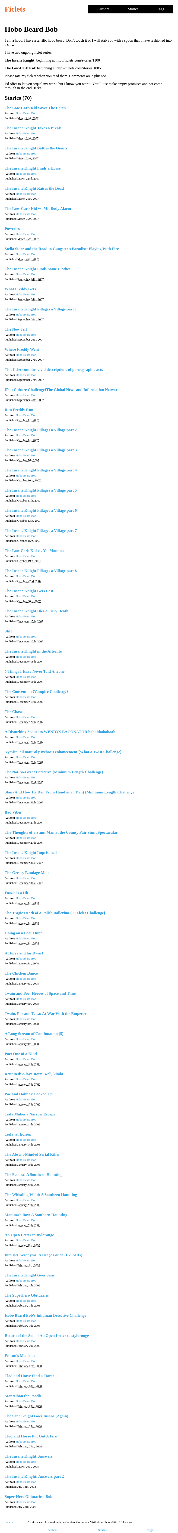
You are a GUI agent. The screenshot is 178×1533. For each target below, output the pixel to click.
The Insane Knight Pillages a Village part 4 (41, 470)
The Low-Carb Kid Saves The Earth (35, 108)
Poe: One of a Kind (21, 1054)
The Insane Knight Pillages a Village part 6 (41, 510)
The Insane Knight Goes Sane (29, 1275)
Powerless (13, 228)
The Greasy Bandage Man (27, 872)
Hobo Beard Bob (26, 113)
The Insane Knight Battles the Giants (36, 148)
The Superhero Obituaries (27, 1295)
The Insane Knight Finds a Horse (32, 168)
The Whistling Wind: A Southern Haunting (41, 1194)
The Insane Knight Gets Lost (29, 591)
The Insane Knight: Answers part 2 (34, 1476)
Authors (103, 9)
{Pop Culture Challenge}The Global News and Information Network (62, 389)
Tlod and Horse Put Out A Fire (31, 1436)
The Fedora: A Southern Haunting (33, 1174)
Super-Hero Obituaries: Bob (28, 1496)
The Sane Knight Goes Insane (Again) (36, 1416)
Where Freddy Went (22, 349)
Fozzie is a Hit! (17, 893)
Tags (160, 9)
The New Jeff (16, 329)
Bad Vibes (13, 812)
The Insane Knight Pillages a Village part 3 (41, 450)
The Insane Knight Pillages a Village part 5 (41, 490)
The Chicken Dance (21, 973)
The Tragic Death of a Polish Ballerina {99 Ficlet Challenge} (55, 913)
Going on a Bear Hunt (23, 933)
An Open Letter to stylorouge (29, 1235)
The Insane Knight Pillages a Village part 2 (41, 430)
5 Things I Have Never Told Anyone (34, 671)
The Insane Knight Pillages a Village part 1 (41, 309)
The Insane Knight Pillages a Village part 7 (41, 530)
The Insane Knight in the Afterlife (33, 651)
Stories (133, 9)
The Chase (13, 711)
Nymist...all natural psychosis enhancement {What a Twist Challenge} (63, 752)
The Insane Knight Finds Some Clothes (37, 269)
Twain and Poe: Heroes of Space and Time (40, 993)
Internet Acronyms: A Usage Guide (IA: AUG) (43, 1255)
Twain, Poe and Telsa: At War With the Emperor (45, 1013)
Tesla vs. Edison (18, 1134)
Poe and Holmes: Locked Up (29, 1094)
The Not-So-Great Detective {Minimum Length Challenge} (54, 772)
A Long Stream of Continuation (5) (34, 1033)
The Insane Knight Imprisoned (31, 852)
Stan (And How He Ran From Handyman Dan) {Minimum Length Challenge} (70, 792)
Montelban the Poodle (23, 1396)
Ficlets (15, 9)
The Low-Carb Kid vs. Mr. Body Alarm (38, 208)
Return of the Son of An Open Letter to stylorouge (47, 1335)
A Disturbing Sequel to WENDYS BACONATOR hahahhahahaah (60, 732)
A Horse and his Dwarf (24, 953)
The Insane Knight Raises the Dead (34, 188)
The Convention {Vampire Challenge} (36, 691)
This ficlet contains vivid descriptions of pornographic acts (54, 369)
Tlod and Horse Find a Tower (29, 1376)
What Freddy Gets (20, 289)
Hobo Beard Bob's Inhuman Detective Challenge (45, 1315)
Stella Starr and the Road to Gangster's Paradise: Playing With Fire (62, 249)
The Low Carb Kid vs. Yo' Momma (34, 550)
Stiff (8, 631)
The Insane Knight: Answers (29, 1456)
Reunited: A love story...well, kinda (34, 1074)
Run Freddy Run (19, 410)
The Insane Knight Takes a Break (33, 128)
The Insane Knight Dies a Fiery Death (36, 611)
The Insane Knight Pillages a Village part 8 (41, 571)
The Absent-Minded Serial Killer (32, 1154)
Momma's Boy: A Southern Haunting (36, 1215)
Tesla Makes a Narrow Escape (30, 1114)
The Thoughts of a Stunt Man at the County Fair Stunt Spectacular (61, 832)
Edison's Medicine (20, 1355)
